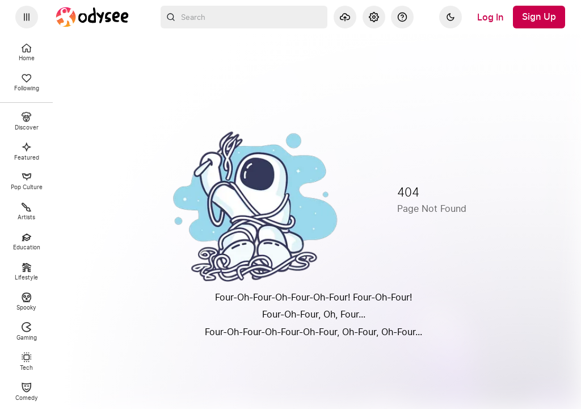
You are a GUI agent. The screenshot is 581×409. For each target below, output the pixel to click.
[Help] (402, 17)
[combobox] (244, 17)
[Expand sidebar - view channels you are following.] (26, 17)
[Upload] (345, 17)
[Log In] (490, 17)
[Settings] (374, 17)
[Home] (92, 17)
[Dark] (450, 17)
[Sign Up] (539, 17)
